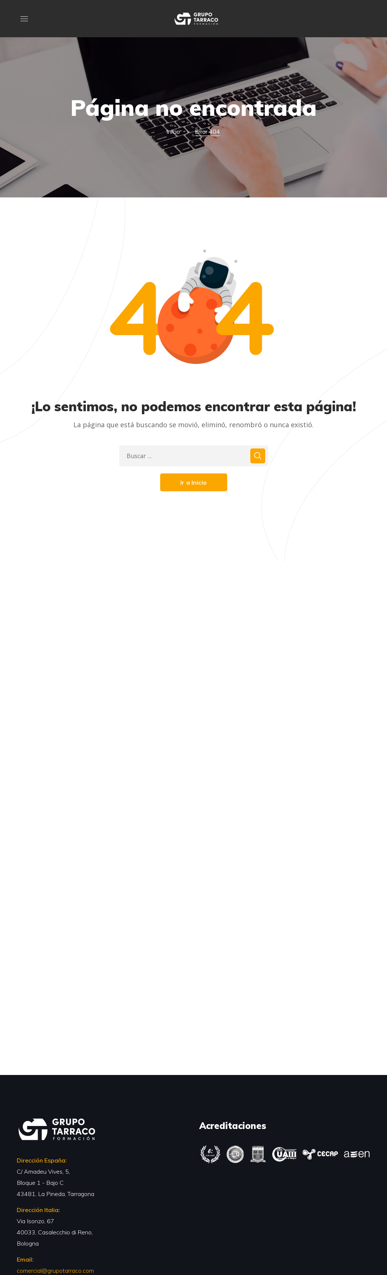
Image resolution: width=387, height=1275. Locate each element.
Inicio (173, 131)
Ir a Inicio (193, 482)
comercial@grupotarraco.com (55, 1270)
